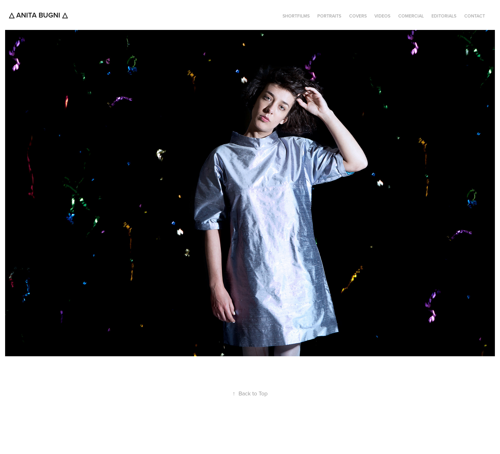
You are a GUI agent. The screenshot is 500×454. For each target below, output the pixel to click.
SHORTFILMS (296, 16)
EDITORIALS (443, 16)
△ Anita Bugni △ (38, 15)
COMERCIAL (411, 16)
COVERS (358, 16)
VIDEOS (382, 16)
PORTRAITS (329, 16)
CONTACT (474, 16)
